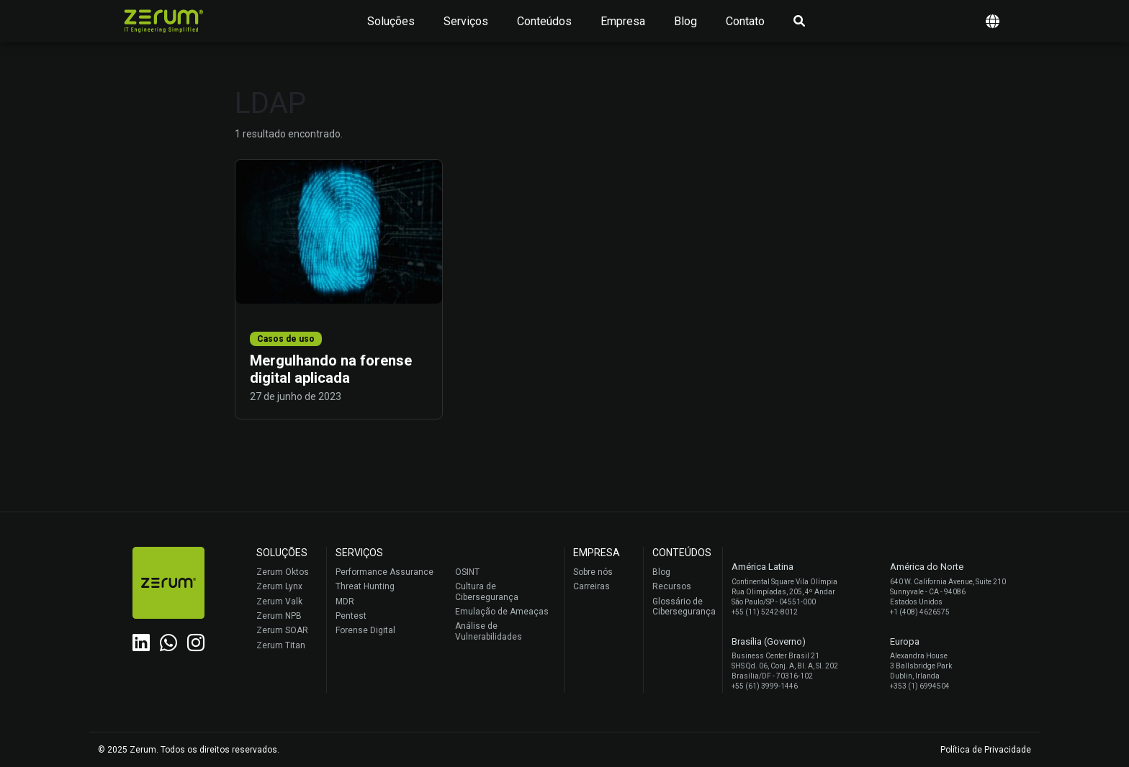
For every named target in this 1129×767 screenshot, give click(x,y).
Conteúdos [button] (544, 21)
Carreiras (591, 586)
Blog (685, 21)
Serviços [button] (466, 21)
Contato (745, 21)
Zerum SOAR (282, 630)
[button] (992, 21)
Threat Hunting (365, 586)
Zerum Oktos (282, 572)
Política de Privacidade (985, 750)
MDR (345, 601)
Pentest (351, 616)
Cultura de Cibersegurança (486, 591)
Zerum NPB (279, 616)
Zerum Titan (280, 645)
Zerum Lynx (279, 586)
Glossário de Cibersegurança (683, 606)
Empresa (623, 21)
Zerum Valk (279, 601)
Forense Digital (365, 630)
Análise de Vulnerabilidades (488, 631)
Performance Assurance (384, 572)
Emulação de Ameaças (502, 612)
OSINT (467, 572)
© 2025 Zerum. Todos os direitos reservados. (188, 750)
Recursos (671, 586)
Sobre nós (593, 572)
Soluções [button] (391, 21)
